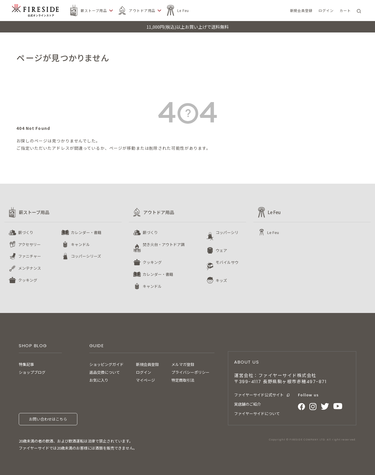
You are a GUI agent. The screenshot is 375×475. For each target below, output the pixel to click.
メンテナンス (29, 268)
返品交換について (104, 372)
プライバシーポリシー (190, 372)
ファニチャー (29, 256)
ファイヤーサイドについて (257, 413)
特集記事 (26, 364)
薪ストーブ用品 (94, 10)
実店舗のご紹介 (247, 404)
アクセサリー (29, 244)
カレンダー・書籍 (86, 232)
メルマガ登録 (182, 364)
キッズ (221, 280)
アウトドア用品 (142, 10)
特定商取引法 (182, 380)
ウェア (221, 250)
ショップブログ (32, 372)
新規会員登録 (147, 364)
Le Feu (183, 10)
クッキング (27, 280)
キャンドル (80, 244)
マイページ (145, 380)
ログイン (143, 372)
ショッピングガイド (106, 364)
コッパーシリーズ (86, 256)
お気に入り (98, 380)
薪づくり (25, 232)
